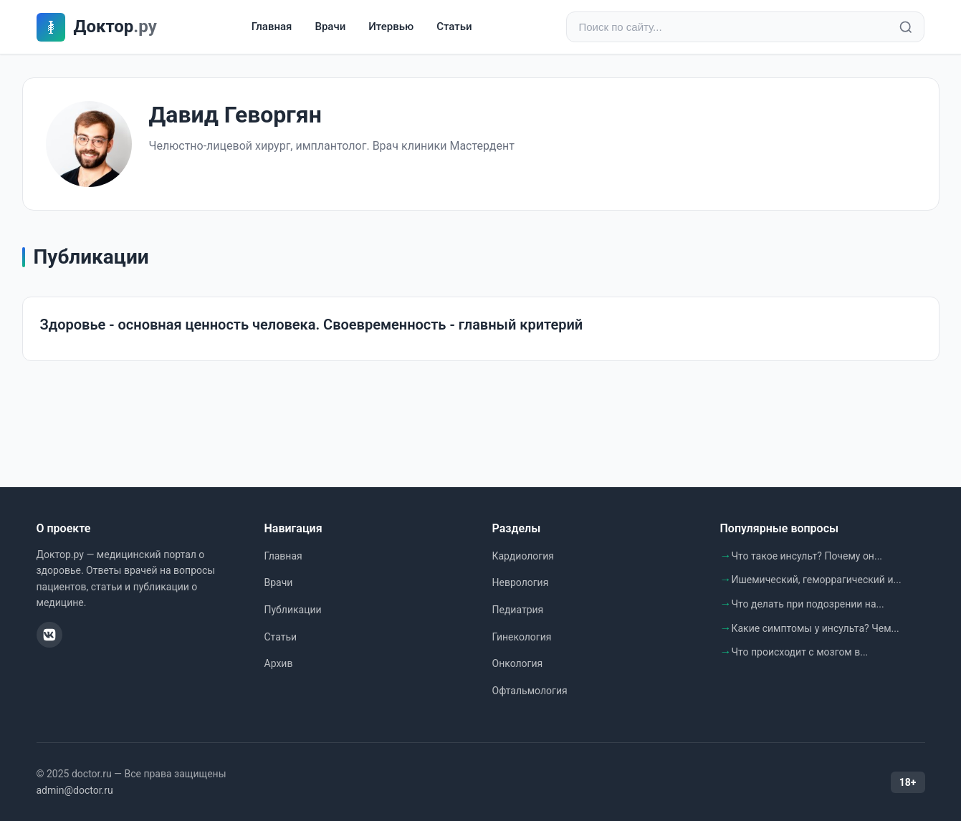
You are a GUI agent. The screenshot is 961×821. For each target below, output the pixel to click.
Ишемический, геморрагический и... (817, 579)
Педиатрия (518, 609)
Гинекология (522, 637)
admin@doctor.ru (75, 790)
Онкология (517, 663)
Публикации (293, 609)
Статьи (454, 26)
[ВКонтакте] (49, 635)
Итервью (390, 26)
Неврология (520, 582)
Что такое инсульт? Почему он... (807, 556)
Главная (272, 26)
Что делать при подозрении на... (808, 604)
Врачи (330, 26)
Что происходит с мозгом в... (800, 652)
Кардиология (523, 556)
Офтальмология (530, 690)
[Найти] (906, 27)
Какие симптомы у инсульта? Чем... (815, 628)
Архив (278, 663)
